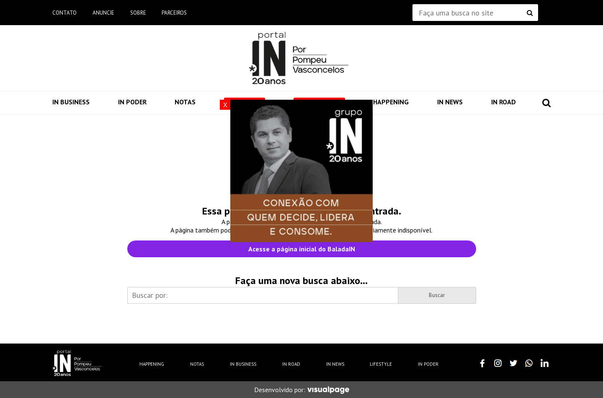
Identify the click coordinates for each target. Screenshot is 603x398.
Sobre (138, 12)
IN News (450, 102)
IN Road (503, 102)
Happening (391, 102)
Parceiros (174, 12)
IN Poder (132, 102)
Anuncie (103, 12)
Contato (64, 12)
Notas (185, 102)
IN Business (71, 102)
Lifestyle (381, 364)
